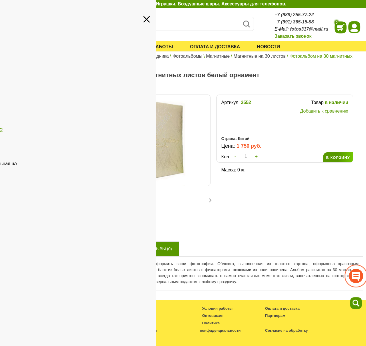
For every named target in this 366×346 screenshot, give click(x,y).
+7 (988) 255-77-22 (294, 14)
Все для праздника (149, 56)
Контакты (18, 96)
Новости (268, 46)
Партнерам (47, 88)
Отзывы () (160, 249)
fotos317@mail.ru (309, 29)
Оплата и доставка (215, 46)
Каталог (101, 46)
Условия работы (151, 46)
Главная (95, 56)
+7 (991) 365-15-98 (294, 21)
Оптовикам (19, 88)
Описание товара (112, 249)
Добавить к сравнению (324, 111)
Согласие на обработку (286, 330)
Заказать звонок (293, 36)
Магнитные (218, 56)
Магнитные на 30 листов (260, 56)
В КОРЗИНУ (338, 157)
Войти (66, 65)
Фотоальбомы (187, 56)
